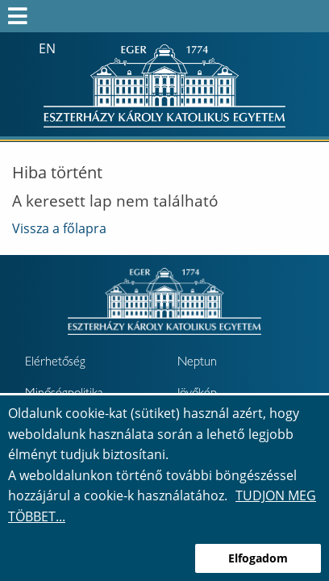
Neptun (197, 363)
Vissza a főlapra (59, 228)
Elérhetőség (55, 363)
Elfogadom (258, 558)
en (47, 48)
